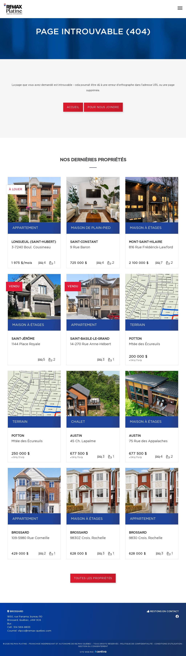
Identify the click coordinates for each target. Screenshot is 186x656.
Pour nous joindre (103, 107)
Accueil (73, 107)
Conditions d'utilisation (168, 644)
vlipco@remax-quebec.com (34, 631)
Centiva (100, 651)
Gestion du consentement (93, 646)
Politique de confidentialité (136, 644)
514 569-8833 (21, 627)
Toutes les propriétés (93, 578)
